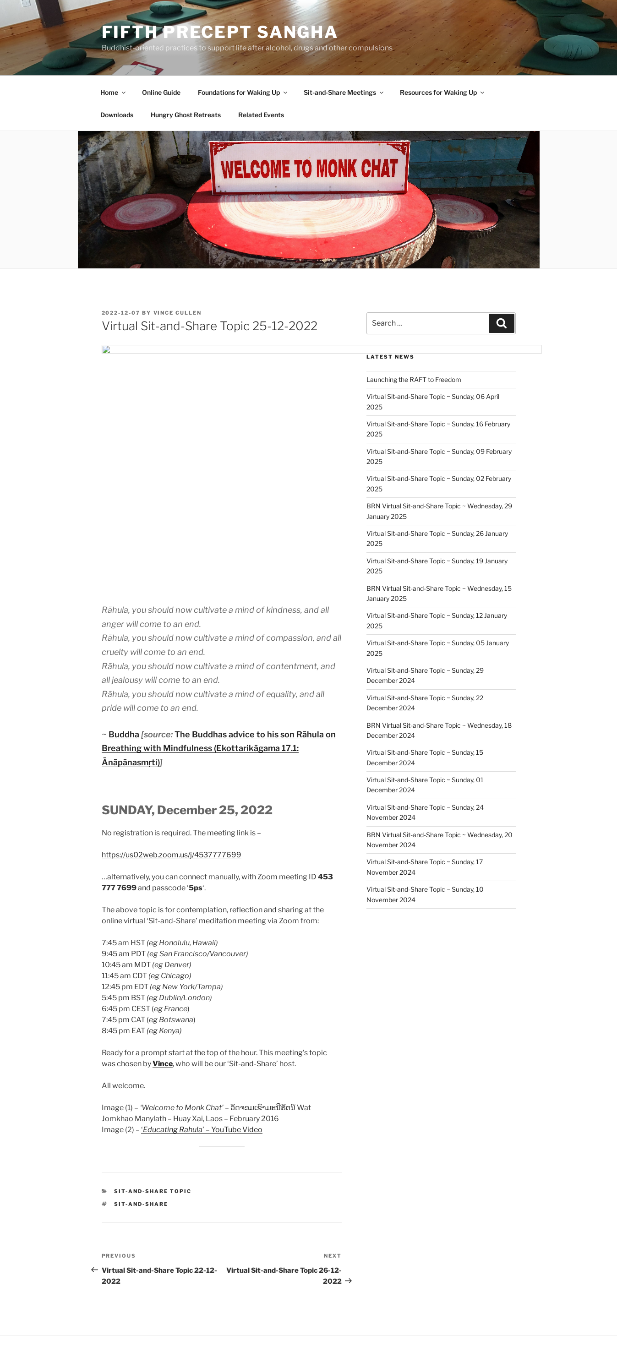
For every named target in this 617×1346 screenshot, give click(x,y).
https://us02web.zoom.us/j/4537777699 (171, 742)
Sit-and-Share (141, 1091)
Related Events (261, 115)
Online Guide (161, 92)
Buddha (124, 622)
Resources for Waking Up (443, 92)
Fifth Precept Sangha (220, 32)
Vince (163, 951)
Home (113, 92)
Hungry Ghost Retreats (186, 115)
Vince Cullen (177, 313)
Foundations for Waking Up (243, 92)
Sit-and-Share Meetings (344, 92)
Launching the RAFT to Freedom (413, 379)
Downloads (116, 115)
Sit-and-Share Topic (152, 1079)
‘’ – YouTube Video (201, 1017)
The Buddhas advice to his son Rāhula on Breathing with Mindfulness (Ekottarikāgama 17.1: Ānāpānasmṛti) (219, 636)
